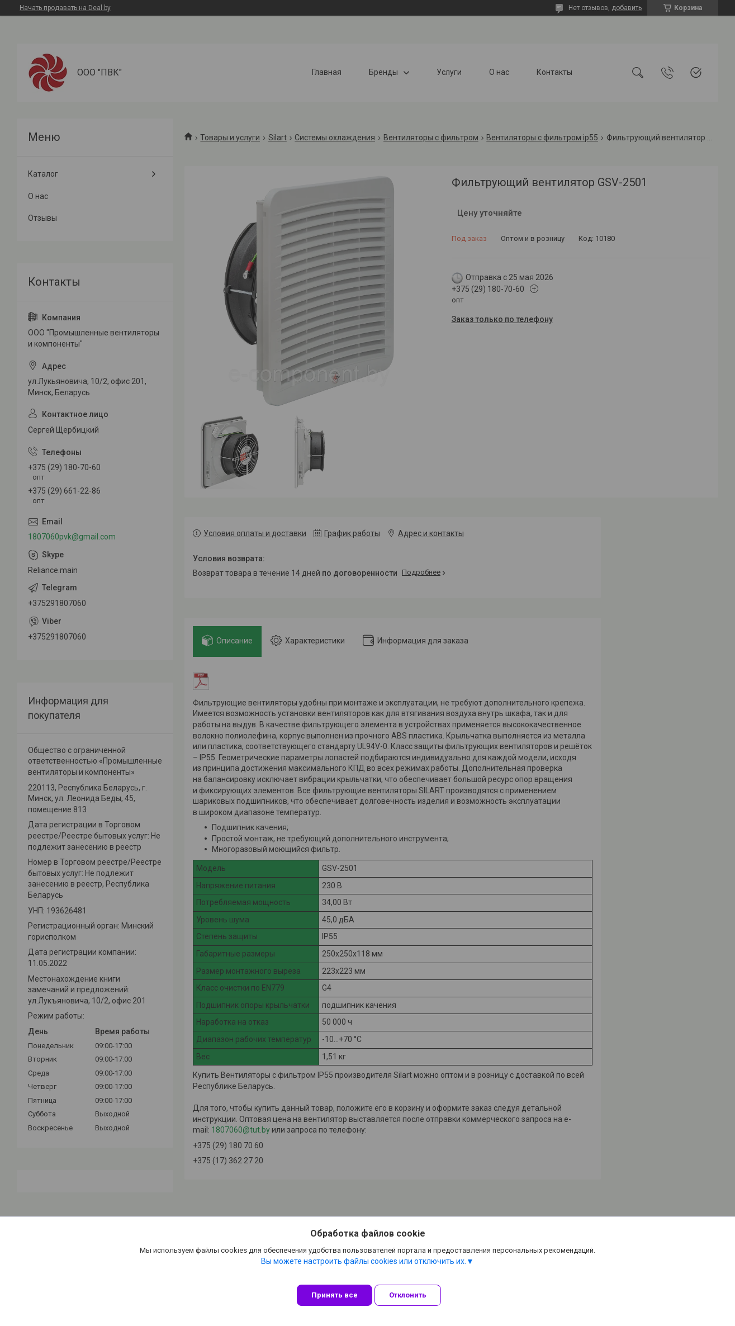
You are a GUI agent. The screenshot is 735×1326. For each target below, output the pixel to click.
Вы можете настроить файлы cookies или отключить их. (363, 1269)
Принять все (334, 1295)
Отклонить (416, 1295)
